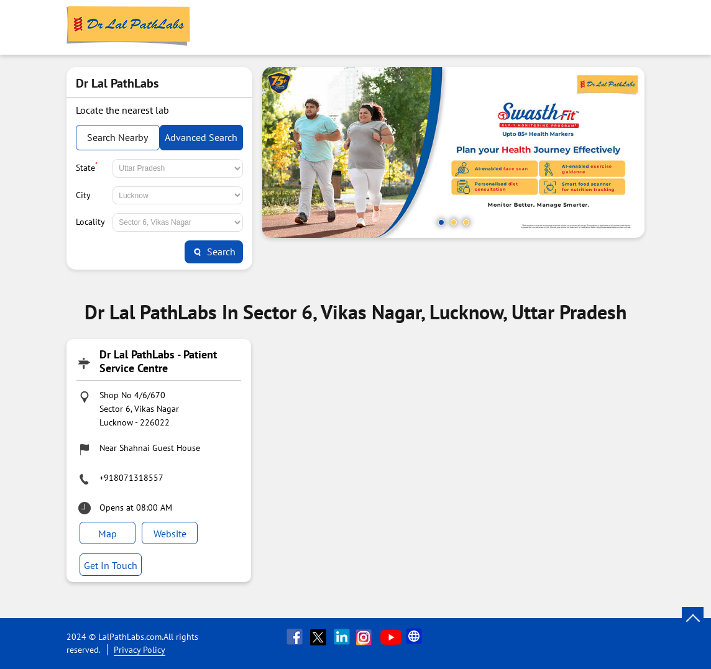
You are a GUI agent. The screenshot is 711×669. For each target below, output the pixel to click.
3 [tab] (466, 222)
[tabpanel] (453, 152)
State (87, 166)
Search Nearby (117, 137)
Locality (90, 222)
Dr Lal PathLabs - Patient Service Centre (158, 361)
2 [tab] (454, 222)
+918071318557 (131, 477)
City (83, 195)
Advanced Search (201, 137)
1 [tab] (441, 222)
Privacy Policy (139, 649)
